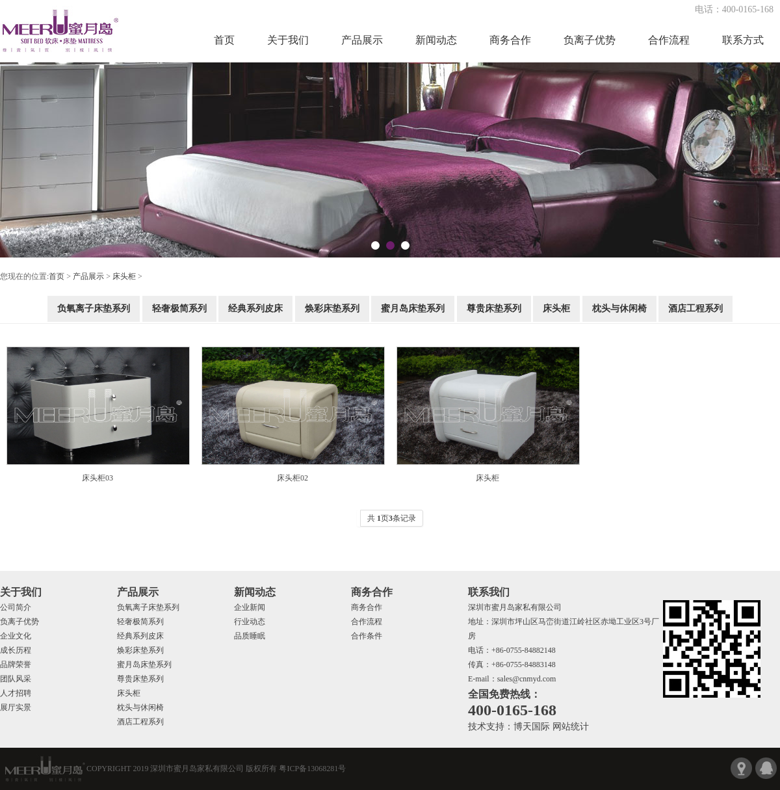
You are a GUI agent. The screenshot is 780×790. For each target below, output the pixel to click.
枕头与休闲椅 (619, 308)
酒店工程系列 (695, 308)
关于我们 (288, 40)
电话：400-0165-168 (734, 9)
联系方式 (743, 40)
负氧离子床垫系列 (93, 308)
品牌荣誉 (15, 664)
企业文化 (15, 635)
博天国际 (532, 726)
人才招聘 (15, 693)
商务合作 (510, 40)
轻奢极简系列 (179, 308)
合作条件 (366, 635)
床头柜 (124, 276)
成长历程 (15, 650)
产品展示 (362, 40)
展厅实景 (15, 707)
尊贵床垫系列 (494, 308)
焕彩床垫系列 (332, 308)
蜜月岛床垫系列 (413, 308)
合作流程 (669, 40)
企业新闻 (249, 607)
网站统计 (570, 726)
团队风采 (15, 678)
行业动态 (249, 621)
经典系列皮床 (255, 308)
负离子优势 (590, 40)
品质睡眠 (249, 635)
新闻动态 (436, 40)
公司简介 (15, 607)
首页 (224, 40)
